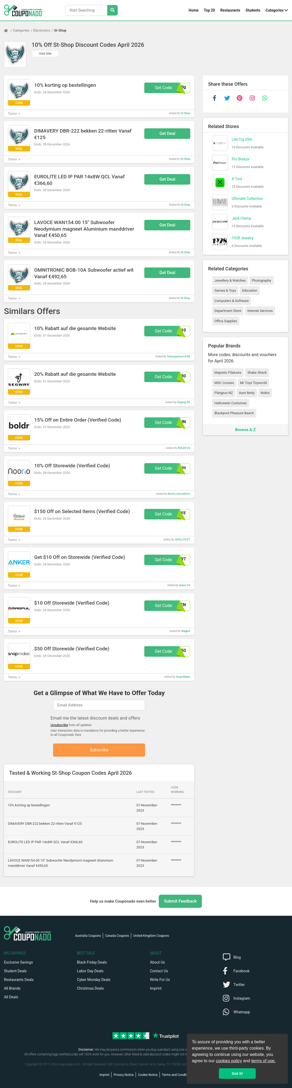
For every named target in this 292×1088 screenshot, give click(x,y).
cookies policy (229, 1061)
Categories (275, 10)
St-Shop (60, 30)
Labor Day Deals (90, 971)
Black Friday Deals (92, 962)
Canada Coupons (117, 936)
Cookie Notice (148, 1075)
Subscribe (99, 749)
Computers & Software (231, 301)
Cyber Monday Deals (94, 980)
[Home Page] (8, 30)
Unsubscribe (59, 725)
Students (252, 10)
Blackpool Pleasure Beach (234, 413)
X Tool (237, 179)
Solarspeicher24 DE (178, 356)
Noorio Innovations (179, 493)
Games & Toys (225, 290)
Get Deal (168, 133)
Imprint (156, 988)
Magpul (185, 631)
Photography (261, 280)
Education (249, 290)
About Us (157, 962)
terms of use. (263, 1061)
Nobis (265, 393)
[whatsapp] (265, 98)
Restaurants (230, 10)
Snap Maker (183, 676)
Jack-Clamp (241, 218)
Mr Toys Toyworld (253, 383)
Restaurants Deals (19, 980)
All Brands (12, 988)
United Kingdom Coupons (151, 936)
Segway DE (183, 402)
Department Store (227, 311)
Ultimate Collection (247, 198)
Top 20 (209, 10)
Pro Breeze (240, 159)
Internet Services (260, 311)
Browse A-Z (245, 429)
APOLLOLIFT (182, 539)
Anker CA (184, 585)
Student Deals (15, 971)
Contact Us (159, 971)
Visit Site (45, 53)
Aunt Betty (247, 393)
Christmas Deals (90, 988)
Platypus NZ (223, 393)
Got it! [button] (237, 1073)
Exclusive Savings (18, 962)
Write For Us (160, 980)
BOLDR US (184, 448)
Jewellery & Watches (230, 280)
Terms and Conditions (177, 1075)
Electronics (41, 30)
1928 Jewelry (243, 238)
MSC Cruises (224, 383)
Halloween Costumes (230, 403)
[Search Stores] (112, 10)
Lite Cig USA (242, 139)
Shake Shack (257, 373)
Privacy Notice (124, 1075)
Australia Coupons (88, 936)
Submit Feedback (180, 901)
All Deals (11, 997)
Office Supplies (225, 321)
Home (193, 10)
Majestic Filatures (227, 373)
